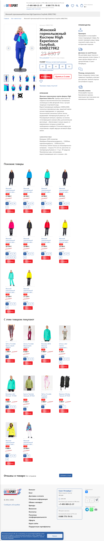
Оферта (32, 520)
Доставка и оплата (36, 496)
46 (56, 66)
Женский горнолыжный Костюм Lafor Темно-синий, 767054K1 (63, 192)
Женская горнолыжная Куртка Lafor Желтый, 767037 (11, 443)
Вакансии (32, 509)
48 (62, 66)
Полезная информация (38, 499)
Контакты (32, 512)
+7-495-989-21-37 (34, 5)
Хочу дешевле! (44, 58)
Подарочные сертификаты (39, 526)
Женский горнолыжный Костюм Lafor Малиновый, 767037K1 (10, 242)
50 (69, 66)
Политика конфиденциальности (38, 516)
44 (49, 66)
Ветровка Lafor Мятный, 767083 (11, 395)
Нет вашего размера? (46, 70)
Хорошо (54, 536)
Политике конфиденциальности (11, 536)
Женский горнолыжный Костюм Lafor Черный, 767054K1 (28, 242)
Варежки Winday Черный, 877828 (64, 395)
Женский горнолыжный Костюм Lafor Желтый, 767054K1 (28, 292)
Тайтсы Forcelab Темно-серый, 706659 (11, 345)
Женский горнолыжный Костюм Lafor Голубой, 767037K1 (28, 192)
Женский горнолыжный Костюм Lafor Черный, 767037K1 (10, 192)
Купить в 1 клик (62, 76)
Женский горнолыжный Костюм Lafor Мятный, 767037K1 (46, 192)
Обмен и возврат (35, 502)
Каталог (32, 490)
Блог (31, 493)
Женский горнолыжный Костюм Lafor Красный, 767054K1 (46, 242)
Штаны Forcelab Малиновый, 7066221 (28, 345)
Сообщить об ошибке (12, 505)
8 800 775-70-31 (53, 5)
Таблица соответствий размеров (56, 62)
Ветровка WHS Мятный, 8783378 (46, 345)
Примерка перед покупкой (48, 86)
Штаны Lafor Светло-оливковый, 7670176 (63, 346)
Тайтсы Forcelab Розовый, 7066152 (46, 396)
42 (43, 66)
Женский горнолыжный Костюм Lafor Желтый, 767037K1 (63, 242)
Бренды (32, 505)
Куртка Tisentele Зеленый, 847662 (29, 395)
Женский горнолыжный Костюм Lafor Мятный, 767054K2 (10, 292)
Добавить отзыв (65, 475)
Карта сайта (33, 523)
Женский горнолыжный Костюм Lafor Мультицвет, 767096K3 (28, 444)
